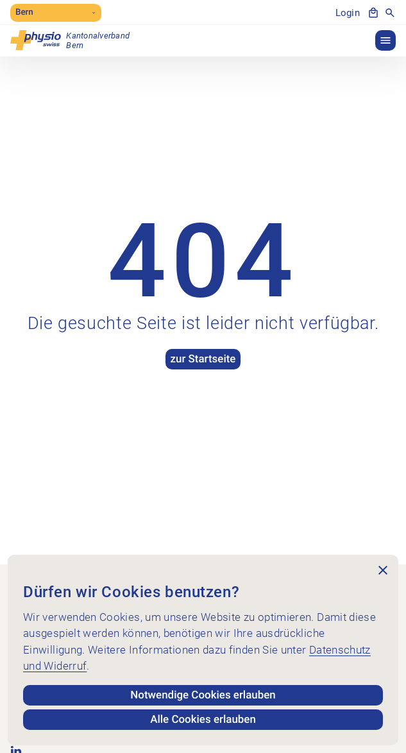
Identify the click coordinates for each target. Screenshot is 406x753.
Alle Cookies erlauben (203, 719)
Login (347, 13)
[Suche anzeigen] (390, 13)
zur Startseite (202, 359)
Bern (55, 12)
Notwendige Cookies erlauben (203, 695)
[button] (385, 40)
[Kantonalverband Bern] (70, 40)
